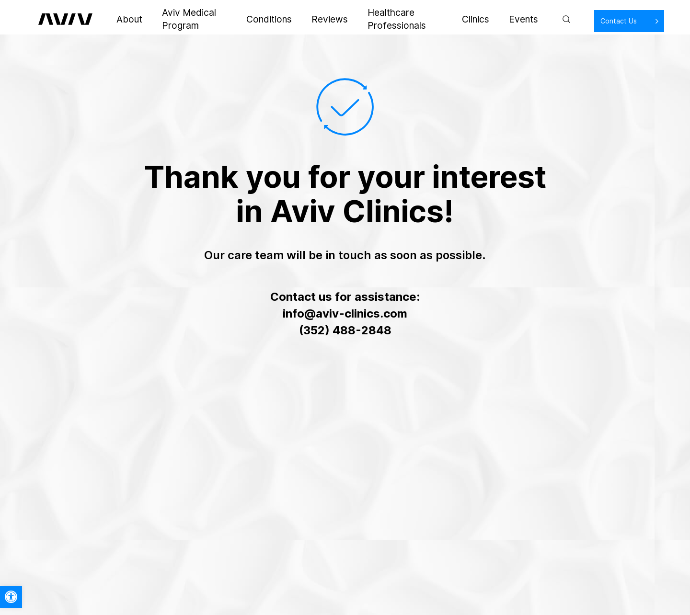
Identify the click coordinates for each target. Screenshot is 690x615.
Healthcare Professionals (386, 19)
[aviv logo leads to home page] (68, 19)
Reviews (313, 19)
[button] (11, 597)
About (128, 19)
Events (494, 19)
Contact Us (587, 21)
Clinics (457, 19)
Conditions (264, 19)
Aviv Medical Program (192, 19)
